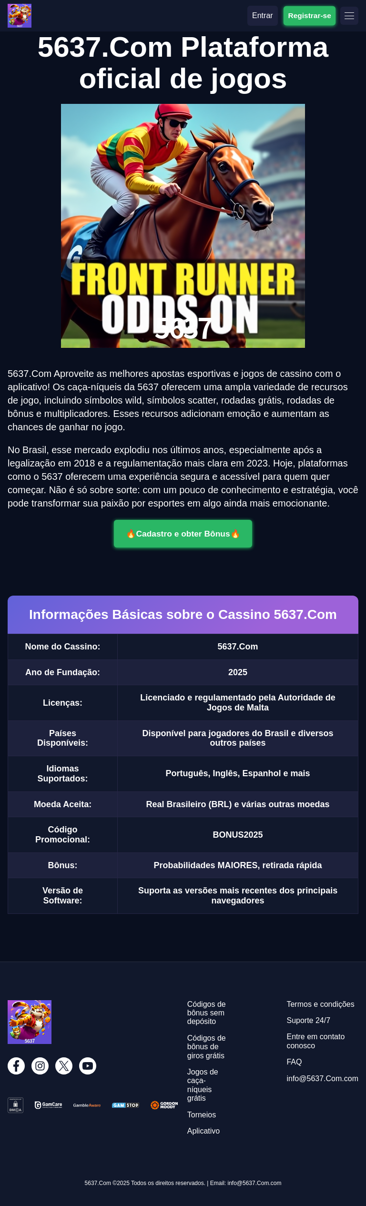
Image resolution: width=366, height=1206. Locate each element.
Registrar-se (309, 15)
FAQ (294, 1062)
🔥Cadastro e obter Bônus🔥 (183, 533)
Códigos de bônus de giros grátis (206, 1047)
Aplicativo (203, 1131)
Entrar (262, 15)
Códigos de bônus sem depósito (206, 1013)
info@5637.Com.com (322, 1078)
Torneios (201, 1115)
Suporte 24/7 (308, 1020)
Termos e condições (320, 1004)
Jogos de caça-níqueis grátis (202, 1085)
